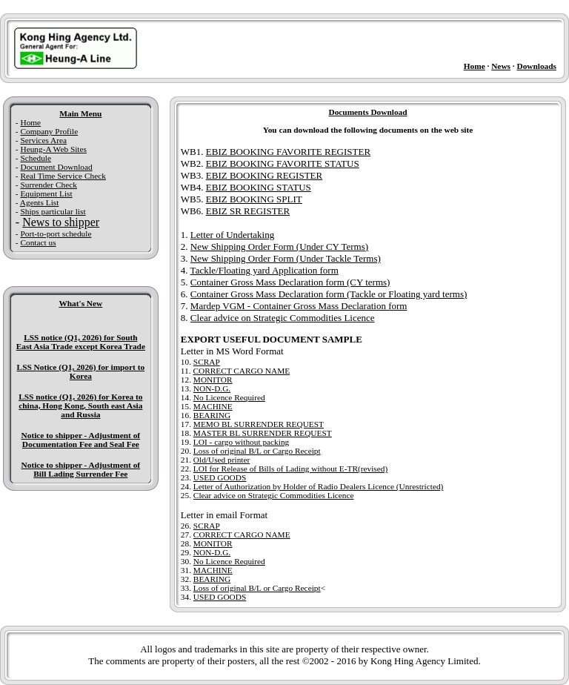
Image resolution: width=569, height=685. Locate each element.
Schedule (35, 157)
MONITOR (213, 379)
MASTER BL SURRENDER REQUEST (262, 432)
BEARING (211, 415)
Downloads (536, 66)
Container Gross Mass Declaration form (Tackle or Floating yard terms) (328, 294)
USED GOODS (219, 477)
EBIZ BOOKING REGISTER (264, 175)
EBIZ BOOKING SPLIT (254, 199)
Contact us (38, 242)
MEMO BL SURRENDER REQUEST (258, 424)
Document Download (56, 166)
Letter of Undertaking (232, 234)
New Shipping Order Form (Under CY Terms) (279, 246)
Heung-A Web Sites (53, 149)
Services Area (43, 140)
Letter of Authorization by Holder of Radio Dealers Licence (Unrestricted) (318, 486)
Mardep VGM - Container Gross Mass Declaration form (298, 305)
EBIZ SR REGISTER (248, 210)
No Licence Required (229, 397)
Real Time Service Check (62, 175)
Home (474, 66)
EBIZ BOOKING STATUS (258, 187)
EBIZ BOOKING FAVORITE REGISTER (288, 151)
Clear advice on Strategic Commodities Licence (282, 317)
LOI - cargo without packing (241, 441)
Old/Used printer (221, 459)
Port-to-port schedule (55, 233)
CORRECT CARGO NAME (241, 370)
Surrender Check (48, 184)
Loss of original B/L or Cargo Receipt (257, 450)
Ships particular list (52, 211)
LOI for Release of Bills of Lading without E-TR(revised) (290, 468)
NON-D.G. (211, 388)
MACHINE (213, 406)
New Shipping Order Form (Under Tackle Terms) (285, 258)
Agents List (39, 202)
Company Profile (49, 131)
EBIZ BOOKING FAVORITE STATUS (282, 163)
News (500, 66)
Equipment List (46, 193)
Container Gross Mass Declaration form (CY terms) (290, 282)
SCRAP (206, 361)
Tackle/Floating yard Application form (264, 270)
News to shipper (60, 222)
